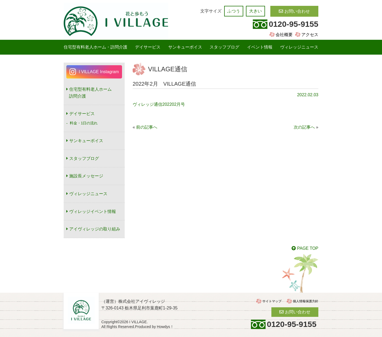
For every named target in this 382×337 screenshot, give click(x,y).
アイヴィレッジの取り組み (94, 229)
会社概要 (284, 34)
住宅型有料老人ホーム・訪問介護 (95, 47)
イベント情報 (259, 47)
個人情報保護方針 (305, 301)
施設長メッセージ (86, 176)
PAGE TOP (307, 248)
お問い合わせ (297, 11)
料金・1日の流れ (84, 123)
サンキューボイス (185, 47)
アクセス (309, 34)
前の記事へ (146, 127)
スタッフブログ (224, 47)
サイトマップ (271, 301)
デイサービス (147, 47)
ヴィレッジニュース (299, 47)
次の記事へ (304, 127)
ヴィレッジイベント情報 (92, 211)
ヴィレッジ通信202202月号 (159, 104)
